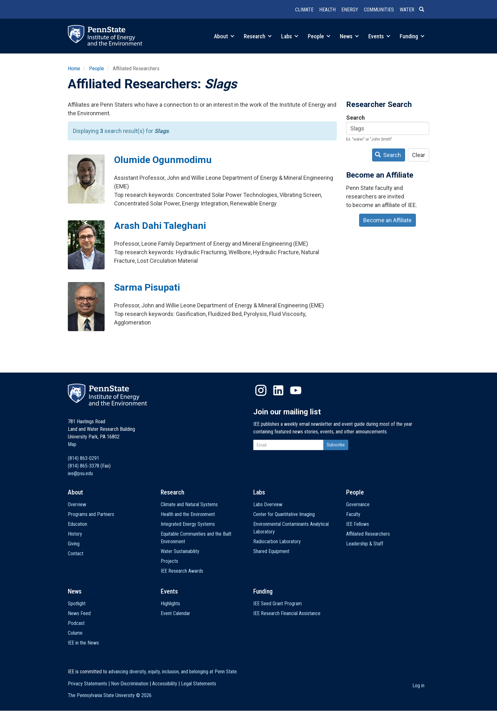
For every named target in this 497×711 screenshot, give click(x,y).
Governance (358, 504)
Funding (412, 36)
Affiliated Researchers (368, 534)
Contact (75, 554)
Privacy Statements (87, 684)
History (75, 534)
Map (72, 444)
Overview (77, 504)
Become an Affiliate (387, 220)
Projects (169, 561)
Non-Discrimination (129, 684)
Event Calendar (175, 613)
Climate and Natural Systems (189, 504)
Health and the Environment (188, 514)
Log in (418, 686)
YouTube (295, 390)
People (319, 36)
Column (75, 633)
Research (258, 36)
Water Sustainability (180, 551)
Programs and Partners (91, 514)
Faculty (353, 514)
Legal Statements (198, 684)
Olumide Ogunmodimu (163, 159)
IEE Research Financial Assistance (286, 613)
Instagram (261, 390)
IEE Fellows (357, 524)
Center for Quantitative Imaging (284, 514)
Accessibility (164, 684)
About (224, 36)
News (349, 36)
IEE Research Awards (182, 571)
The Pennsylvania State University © (110, 695)
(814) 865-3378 (83, 466)
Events (379, 36)
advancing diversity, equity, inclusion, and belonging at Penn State (172, 672)
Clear (418, 155)
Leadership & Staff (364, 544)
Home (74, 68)
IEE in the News (83, 643)
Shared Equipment (271, 551)
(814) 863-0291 (83, 458)
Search (355, 117)
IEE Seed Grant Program (277, 604)
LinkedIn (278, 390)
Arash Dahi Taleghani (160, 225)
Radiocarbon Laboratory (277, 541)
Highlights (170, 604)
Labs (289, 36)
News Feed (79, 613)
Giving (74, 544)
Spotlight (77, 604)
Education (77, 524)
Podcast (76, 623)
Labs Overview (267, 504)
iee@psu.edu (80, 473)
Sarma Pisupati (147, 287)
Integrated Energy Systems (188, 524)
